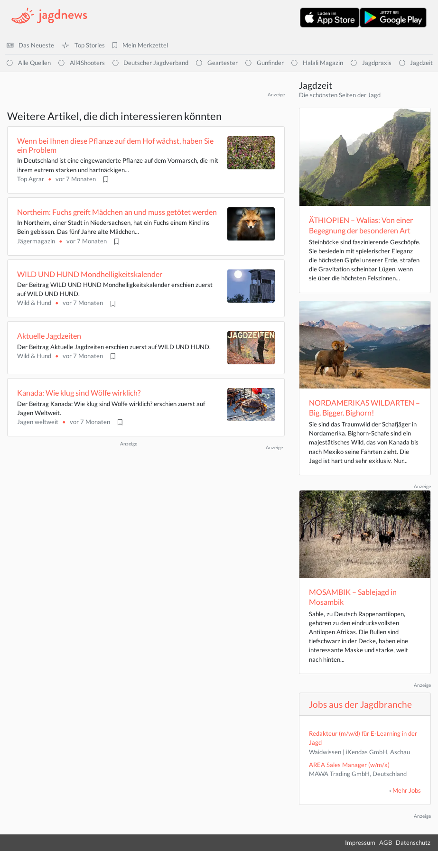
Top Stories (83, 45)
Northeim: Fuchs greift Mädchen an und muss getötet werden (117, 211)
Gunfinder (264, 62)
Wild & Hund (34, 302)
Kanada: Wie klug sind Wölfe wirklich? (78, 392)
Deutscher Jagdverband (150, 62)
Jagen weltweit (37, 422)
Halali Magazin (317, 62)
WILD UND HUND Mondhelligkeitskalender (89, 273)
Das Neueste (30, 45)
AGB (385, 842)
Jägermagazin (36, 241)
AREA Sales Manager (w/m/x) (349, 764)
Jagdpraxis (371, 62)
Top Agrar (30, 179)
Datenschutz (413, 842)
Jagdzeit (416, 62)
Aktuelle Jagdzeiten (49, 335)
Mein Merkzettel (140, 45)
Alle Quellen (29, 62)
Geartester (217, 62)
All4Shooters (81, 62)
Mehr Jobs (406, 790)
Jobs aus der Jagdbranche (360, 704)
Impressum (360, 842)
